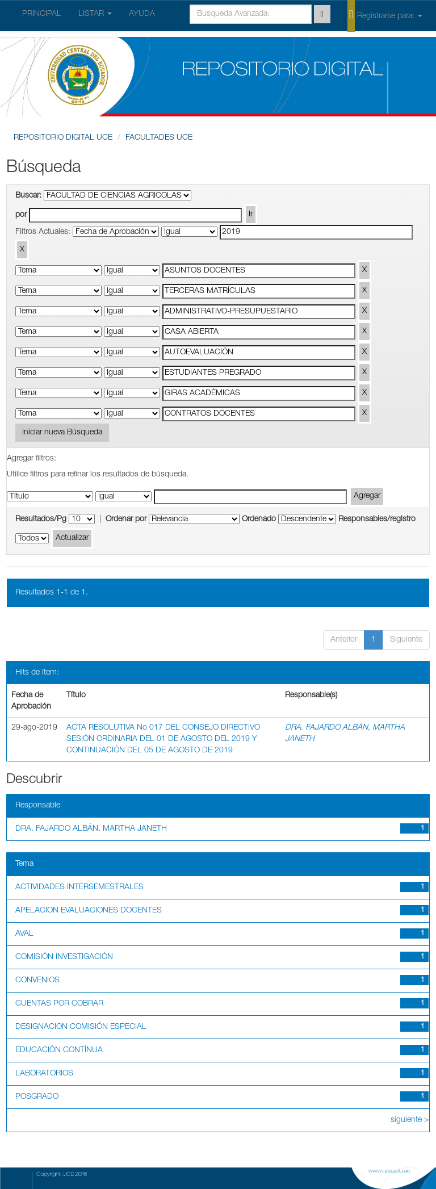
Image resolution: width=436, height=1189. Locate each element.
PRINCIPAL (41, 14)
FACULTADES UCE (158, 138)
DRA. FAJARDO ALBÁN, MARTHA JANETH (91, 829)
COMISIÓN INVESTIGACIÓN (64, 957)
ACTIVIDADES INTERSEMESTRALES (79, 887)
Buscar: (28, 196)
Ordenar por (126, 520)
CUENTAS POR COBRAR (59, 1004)
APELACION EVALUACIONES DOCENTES (88, 911)
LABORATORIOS (44, 1074)
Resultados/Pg (40, 520)
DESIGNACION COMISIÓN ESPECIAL (80, 1027)
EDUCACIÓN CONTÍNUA (59, 1050)
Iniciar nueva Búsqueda (62, 433)
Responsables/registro (377, 520)
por (21, 215)
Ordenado (259, 520)
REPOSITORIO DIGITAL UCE (63, 138)
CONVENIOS (37, 981)
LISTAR (95, 14)
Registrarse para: (384, 15)
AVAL (24, 934)
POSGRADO (36, 1097)
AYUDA (142, 14)
